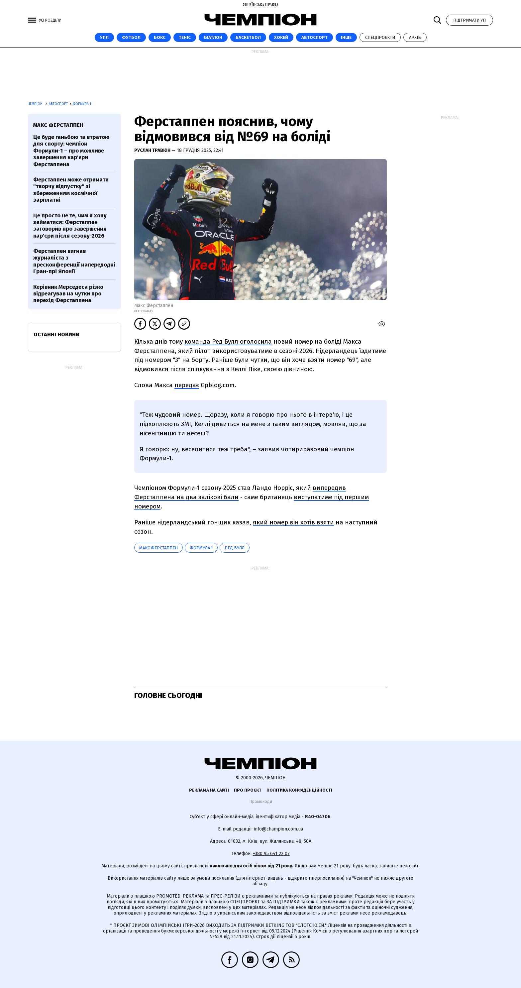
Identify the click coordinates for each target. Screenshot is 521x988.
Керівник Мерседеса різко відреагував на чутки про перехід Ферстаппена (68, 293)
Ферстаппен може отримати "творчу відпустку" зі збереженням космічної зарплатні (71, 189)
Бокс (159, 37)
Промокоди (260, 801)
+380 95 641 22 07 (271, 853)
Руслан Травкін (152, 150)
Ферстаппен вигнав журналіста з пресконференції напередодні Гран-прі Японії (74, 261)
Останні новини (56, 334)
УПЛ (104, 37)
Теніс (185, 37)
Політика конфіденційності (299, 790)
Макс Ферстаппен (158, 547)
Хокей (281, 37)
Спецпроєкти (380, 37)
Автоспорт (314, 37)
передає (186, 385)
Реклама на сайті (209, 790)
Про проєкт (247, 790)
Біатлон (213, 37)
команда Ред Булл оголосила (228, 341)
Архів (415, 37)
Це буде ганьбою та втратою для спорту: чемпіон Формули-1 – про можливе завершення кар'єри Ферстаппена (71, 151)
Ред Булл (235, 547)
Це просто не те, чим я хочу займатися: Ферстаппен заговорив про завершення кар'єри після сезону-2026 (70, 225)
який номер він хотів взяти (293, 522)
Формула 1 (82, 104)
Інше (346, 37)
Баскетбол (248, 37)
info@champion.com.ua (278, 829)
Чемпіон (36, 104)
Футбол (131, 37)
